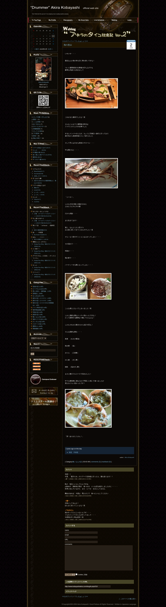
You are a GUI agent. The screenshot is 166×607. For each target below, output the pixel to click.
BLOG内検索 (35, 348)
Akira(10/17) (37, 199)
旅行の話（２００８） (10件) (42, 300)
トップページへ (36, 20)
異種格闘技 (36, 129)
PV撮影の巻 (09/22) (39, 152)
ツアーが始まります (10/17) (41, 148)
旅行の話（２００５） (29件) (42, 298)
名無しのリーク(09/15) (40, 176)
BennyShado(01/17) (39, 171)
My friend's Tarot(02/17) (40, 234)
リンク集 (129, 20)
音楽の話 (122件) (38, 286)
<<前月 (37, 49)
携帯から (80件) (38, 326)
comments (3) (96, 462)
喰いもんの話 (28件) (39, 317)
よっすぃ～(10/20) (39, 194)
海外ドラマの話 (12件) (40, 319)
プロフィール (52, 20)
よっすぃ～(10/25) (39, 192)
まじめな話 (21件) (38, 296)
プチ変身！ (36, 133)
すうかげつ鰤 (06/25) (39, 159)
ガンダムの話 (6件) (39, 321)
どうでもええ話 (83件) (40, 289)
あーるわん (36, 124)
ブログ (114, 20)
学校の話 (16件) (38, 312)
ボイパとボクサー (39, 126)
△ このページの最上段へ (127, 599)
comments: (68, 544)
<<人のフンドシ (67, 41)
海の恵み (68, 45)
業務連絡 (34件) (38, 328)
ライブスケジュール (98, 20)
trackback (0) (106, 462)
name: (67, 530)
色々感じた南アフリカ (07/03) (42, 155)
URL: (66, 539)
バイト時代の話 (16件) (40, 307)
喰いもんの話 (77, 462)
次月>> (50, 49)
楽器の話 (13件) (38, 314)
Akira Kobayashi (129, 457)
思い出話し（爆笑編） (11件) (42, 291)
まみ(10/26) (37, 190)
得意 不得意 (73, 452)
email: (67, 535)
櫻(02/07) (36, 187)
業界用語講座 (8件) (39, 310)
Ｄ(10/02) (36, 201)
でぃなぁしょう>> (81, 41)
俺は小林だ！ (37, 138)
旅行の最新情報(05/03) (40, 230)
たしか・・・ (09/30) (39, 150)
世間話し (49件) (38, 293)
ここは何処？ (37, 122)
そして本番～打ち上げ (40, 117)
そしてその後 (37, 131)
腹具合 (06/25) (37, 157)
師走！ (35, 136)
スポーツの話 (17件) (39, 324)
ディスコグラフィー (67, 20)
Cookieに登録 (82, 575)
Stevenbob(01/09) (38, 173)
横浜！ (35, 119)
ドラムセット (83, 20)
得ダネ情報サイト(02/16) (41, 239)
